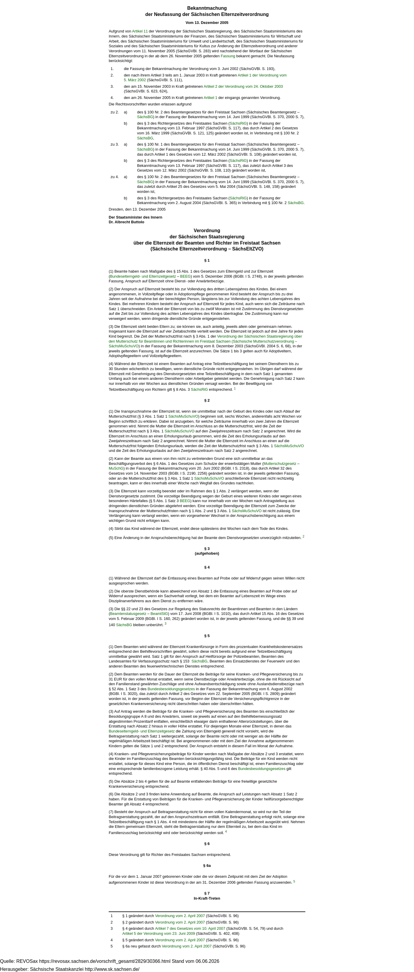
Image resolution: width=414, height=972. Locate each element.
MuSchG (116, 468)
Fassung (228, 56)
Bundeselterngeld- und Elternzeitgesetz (143, 276)
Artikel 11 (140, 31)
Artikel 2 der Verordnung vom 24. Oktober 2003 (243, 86)
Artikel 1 (210, 97)
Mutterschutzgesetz (279, 463)
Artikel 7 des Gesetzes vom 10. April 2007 (190, 928)
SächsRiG (238, 123)
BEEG (185, 276)
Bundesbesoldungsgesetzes (171, 689)
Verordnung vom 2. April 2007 (180, 916)
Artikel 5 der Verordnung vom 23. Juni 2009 (158, 933)
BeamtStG (159, 613)
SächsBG (145, 117)
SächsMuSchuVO (183, 416)
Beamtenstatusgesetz (128, 613)
